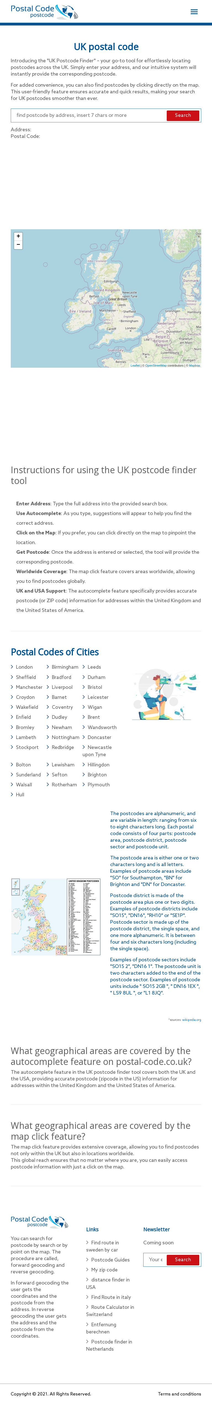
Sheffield (26, 678)
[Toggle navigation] (194, 11)
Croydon (26, 699)
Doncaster (100, 740)
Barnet (59, 699)
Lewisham (63, 767)
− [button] (18, 245)
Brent (94, 719)
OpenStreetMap (156, 365)
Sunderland (29, 778)
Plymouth (99, 788)
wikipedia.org (191, 1023)
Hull (20, 798)
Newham (62, 729)
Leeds (95, 668)
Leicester (98, 699)
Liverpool (62, 688)
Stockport (27, 750)
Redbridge (63, 750)
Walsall (24, 788)
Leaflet (135, 365)
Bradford (62, 678)
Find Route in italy (111, 1302)
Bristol (95, 688)
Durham (97, 678)
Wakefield (27, 709)
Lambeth (26, 740)
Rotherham (64, 788)
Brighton (98, 778)
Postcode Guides (110, 1264)
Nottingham (66, 740)
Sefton (59, 778)
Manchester (29, 688)
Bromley (25, 729)
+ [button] (18, 237)
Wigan (95, 709)
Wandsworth (103, 729)
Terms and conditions (179, 1400)
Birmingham (65, 668)
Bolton (23, 767)
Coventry (63, 709)
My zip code (104, 1274)
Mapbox (194, 365)
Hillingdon (99, 767)
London (24, 668)
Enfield (23, 719)
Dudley (60, 719)
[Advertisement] (106, 183)
